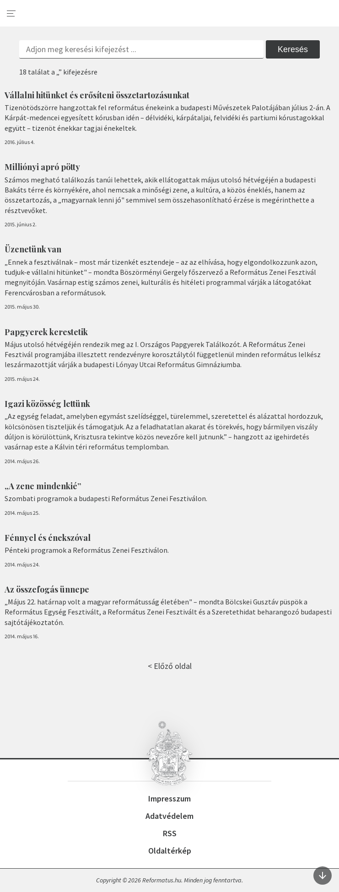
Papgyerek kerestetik (46, 331)
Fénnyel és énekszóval (48, 537)
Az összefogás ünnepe (47, 589)
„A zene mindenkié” (43, 486)
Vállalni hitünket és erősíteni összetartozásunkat (97, 95)
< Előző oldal (170, 666)
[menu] (11, 13)
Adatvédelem (169, 816)
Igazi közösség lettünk (47, 403)
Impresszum (169, 798)
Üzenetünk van (33, 249)
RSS (170, 833)
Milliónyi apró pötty (42, 166)
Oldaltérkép (169, 850)
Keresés (293, 49)
